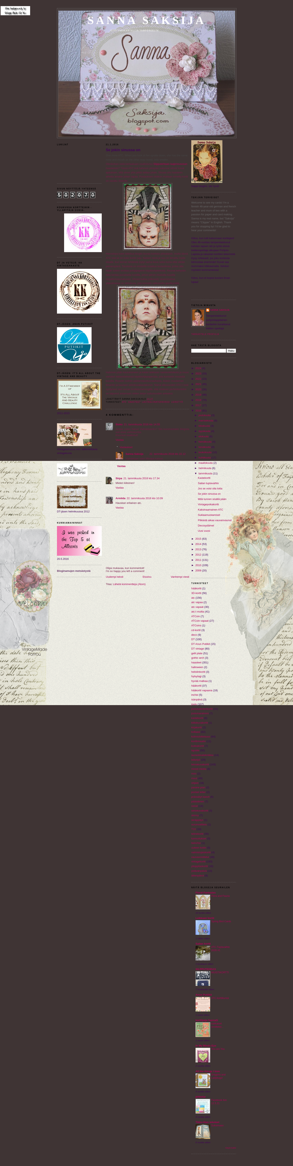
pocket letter (198, 792)
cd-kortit (196, 630)
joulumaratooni (200, 713)
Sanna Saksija (146, 20)
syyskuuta (205, 431)
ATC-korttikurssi (220, 998)
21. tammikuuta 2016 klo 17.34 (142, 478)
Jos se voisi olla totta (210, 488)
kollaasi (195, 731)
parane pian (198, 787)
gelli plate (196, 653)
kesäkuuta (205, 446)
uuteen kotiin (198, 847)
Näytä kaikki (230, 1148)
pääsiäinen (197, 801)
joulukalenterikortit (202, 708)
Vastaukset (126, 447)
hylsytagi (196, 676)
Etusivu (147, 576)
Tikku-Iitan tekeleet (207, 1122)
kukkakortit (197, 745)
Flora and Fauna (220, 896)
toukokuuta (205, 452)
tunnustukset (198, 838)
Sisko (119, 424)
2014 (198, 544)
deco (194, 634)
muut (194, 778)
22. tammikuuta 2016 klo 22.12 (167, 453)
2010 (198, 565)
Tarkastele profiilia (205, 334)
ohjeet (194, 782)
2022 (198, 378)
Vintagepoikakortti (208, 504)
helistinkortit (198, 671)
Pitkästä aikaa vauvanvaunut (215, 520)
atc (124, 402)
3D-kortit (196, 593)
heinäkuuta (205, 441)
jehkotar (201, 1096)
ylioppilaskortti (199, 866)
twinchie (196, 842)
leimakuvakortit (200, 764)
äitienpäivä (197, 875)
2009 (198, 570)
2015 (198, 538)
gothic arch (197, 657)
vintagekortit (198, 861)
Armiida (120, 498)
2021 (198, 384)
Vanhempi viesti (180, 576)
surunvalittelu (199, 824)
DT (193, 639)
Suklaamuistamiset (209, 514)
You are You (218, 1049)
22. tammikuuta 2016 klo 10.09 (145, 498)
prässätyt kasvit (200, 796)
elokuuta (204, 436)
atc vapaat (197, 606)
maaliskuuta (206, 462)
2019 (198, 394)
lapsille (195, 750)
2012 (198, 554)
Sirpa (119, 478)
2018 (198, 399)
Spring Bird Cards (221, 921)
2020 (198, 389)
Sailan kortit (203, 943)
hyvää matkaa (199, 681)
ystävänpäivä (199, 870)
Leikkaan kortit (205, 918)
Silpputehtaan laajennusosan (170, 163)
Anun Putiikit (204, 994)
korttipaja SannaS (207, 1020)
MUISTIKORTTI (220, 972)
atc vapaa (197, 602)
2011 (198, 559)
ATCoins (196, 625)
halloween (197, 667)
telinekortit (197, 833)
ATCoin (195, 616)
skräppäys (197, 819)
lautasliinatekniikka (156, 402)
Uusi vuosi (204, 530)
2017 (198, 405)
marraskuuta (206, 420)
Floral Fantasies (206, 892)
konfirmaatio (198, 741)
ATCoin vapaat (200, 620)
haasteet (134, 402)
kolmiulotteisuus (200, 736)
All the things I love (208, 1071)
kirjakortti (196, 727)
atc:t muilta (197, 611)
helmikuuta (205, 468)
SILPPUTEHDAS (206, 969)
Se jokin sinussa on (123, 150)
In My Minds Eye (206, 1045)
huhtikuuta (205, 457)
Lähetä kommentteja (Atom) (129, 584)
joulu (194, 704)
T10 (193, 829)
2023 (198, 373)
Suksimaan (217, 1125)
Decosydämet (206, 525)
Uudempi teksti (114, 576)
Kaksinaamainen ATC (210, 509)
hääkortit (196, 685)
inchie (194, 694)
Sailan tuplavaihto (208, 483)
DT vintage (197, 648)
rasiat (194, 805)
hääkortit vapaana (201, 690)
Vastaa (120, 439)
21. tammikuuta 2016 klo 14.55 (142, 424)
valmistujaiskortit (201, 852)
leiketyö (177, 402)
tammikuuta (206, 473)
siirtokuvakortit (199, 810)
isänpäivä (196, 699)
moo (193, 773)
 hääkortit (196, 588)
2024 (198, 368)
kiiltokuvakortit (199, 722)
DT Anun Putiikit (200, 643)
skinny (195, 815)
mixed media (198, 768)
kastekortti (197, 718)
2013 (198, 549)
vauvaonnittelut (200, 857)
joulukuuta (205, 415)
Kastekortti (204, 477)
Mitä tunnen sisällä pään (212, 499)
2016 (198, 410)
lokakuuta (205, 425)
